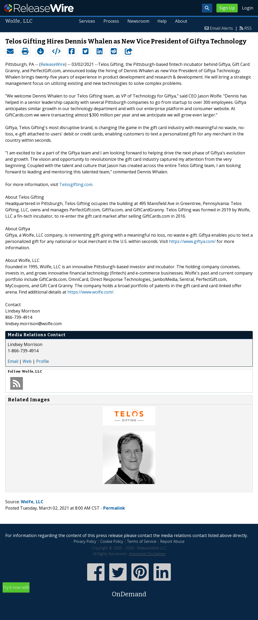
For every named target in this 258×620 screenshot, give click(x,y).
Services (87, 21)
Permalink (114, 508)
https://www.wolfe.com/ (90, 292)
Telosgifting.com (75, 184)
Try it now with (129, 591)
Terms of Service (141, 541)
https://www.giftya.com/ (192, 241)
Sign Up (227, 8)
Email (13, 361)
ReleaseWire (39, 8)
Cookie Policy (111, 541)
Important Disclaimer (147, 553)
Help (162, 21)
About (181, 21)
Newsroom (138, 21)
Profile (42, 361)
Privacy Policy (85, 541)
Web (27, 361)
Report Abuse (172, 541)
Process (111, 21)
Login (247, 8)
